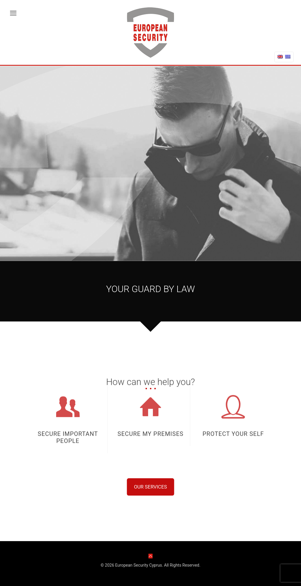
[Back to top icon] (150, 556)
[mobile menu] (13, 14)
